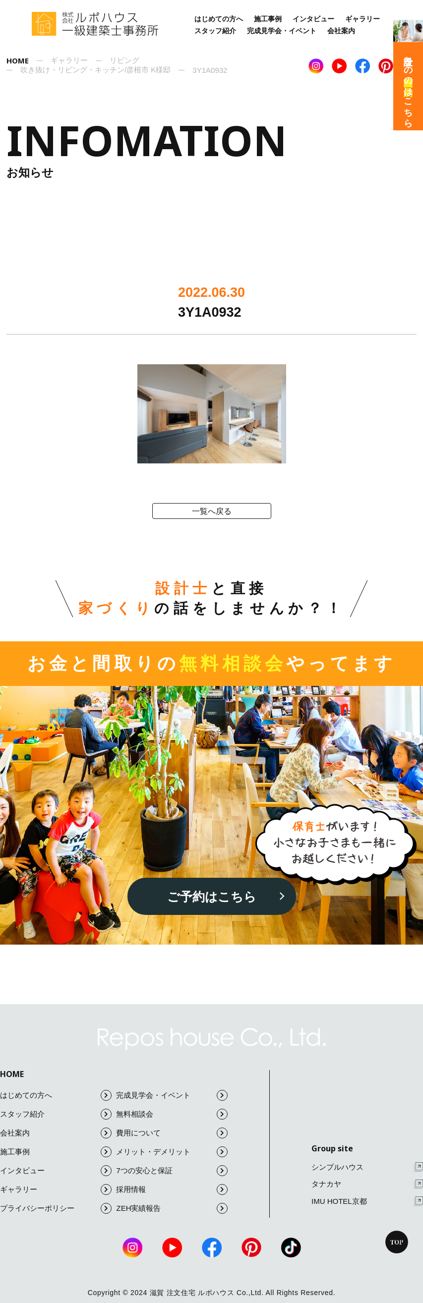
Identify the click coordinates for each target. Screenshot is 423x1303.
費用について (172, 1133)
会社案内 (341, 30)
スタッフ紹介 (215, 30)
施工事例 (268, 18)
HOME (12, 1074)
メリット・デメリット (172, 1151)
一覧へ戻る (212, 511)
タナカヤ (367, 1184)
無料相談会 (172, 1114)
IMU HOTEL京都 (367, 1201)
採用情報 (172, 1189)
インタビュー (313, 18)
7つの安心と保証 (172, 1170)
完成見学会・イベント (281, 30)
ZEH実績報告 (172, 1208)
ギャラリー (362, 18)
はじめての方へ (218, 18)
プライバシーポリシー (56, 1208)
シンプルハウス (367, 1167)
